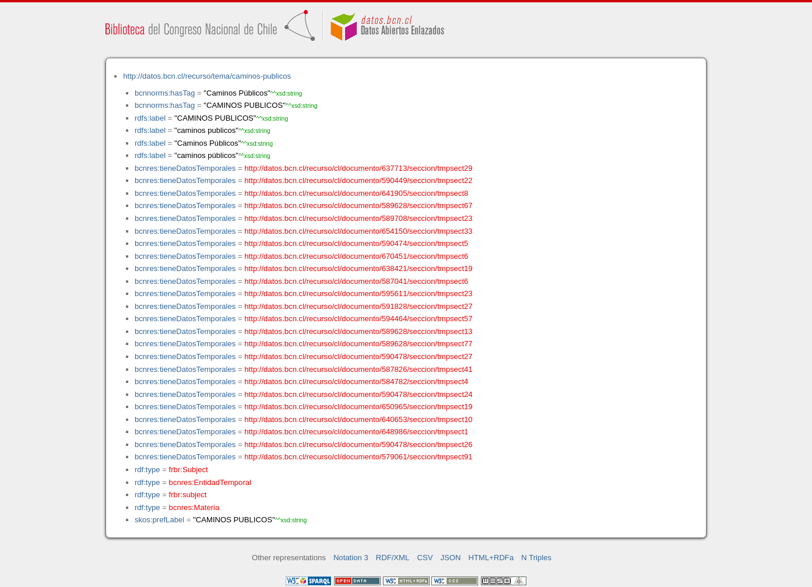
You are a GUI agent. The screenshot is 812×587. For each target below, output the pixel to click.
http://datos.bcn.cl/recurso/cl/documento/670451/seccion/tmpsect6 (356, 256)
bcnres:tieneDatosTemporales (185, 168)
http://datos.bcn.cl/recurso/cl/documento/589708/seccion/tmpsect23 (358, 218)
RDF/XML (393, 557)
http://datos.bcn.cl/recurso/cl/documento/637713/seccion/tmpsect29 (358, 168)
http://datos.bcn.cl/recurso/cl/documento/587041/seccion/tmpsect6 (356, 281)
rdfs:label (150, 118)
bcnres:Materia (194, 507)
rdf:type (147, 469)
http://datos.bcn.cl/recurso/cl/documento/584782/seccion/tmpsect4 (356, 381)
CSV (425, 557)
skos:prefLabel (159, 519)
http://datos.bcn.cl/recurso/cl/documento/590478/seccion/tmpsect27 (358, 356)
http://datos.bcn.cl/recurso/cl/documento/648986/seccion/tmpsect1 (356, 431)
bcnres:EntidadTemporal (210, 482)
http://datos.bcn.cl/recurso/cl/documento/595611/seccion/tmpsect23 (358, 293)
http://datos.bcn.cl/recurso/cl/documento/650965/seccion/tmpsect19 (358, 406)
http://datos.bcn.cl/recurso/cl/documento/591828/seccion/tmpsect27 (358, 306)
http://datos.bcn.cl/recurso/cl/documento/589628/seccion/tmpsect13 (358, 331)
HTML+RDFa (491, 557)
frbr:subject (188, 494)
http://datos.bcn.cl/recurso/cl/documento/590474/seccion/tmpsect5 (356, 243)
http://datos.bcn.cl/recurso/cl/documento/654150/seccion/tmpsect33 (358, 231)
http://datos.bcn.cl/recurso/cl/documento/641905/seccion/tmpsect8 (356, 193)
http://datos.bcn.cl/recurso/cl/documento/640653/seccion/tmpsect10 (358, 419)
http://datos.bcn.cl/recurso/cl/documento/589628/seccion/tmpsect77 (358, 343)
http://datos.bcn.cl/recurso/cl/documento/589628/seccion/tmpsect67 (358, 205)
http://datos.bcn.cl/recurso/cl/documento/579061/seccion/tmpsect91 (358, 456)
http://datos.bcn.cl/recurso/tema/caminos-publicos (207, 76)
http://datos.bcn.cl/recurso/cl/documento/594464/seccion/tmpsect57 (358, 318)
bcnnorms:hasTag (165, 93)
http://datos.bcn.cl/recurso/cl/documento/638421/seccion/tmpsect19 (358, 268)
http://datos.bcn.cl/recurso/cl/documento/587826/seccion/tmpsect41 (358, 369)
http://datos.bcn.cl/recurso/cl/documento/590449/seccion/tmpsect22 (358, 180)
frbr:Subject (188, 469)
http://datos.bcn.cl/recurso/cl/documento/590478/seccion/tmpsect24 (358, 394)
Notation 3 (350, 557)
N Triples (536, 557)
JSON (451, 557)
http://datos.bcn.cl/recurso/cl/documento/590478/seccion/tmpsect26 (358, 444)
